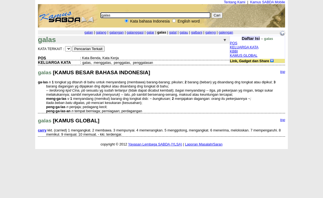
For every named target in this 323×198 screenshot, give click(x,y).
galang (101, 32)
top (282, 72)
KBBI (234, 51)
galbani (196, 32)
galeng (210, 32)
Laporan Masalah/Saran (203, 144)
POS (233, 43)
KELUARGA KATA (244, 47)
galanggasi (135, 32)
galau (184, 32)
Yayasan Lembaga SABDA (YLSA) (155, 144)
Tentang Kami (234, 2)
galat (173, 32)
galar (150, 32)
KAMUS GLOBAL (243, 55)
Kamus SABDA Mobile (267, 2)
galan (88, 32)
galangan (116, 32)
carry (42, 130)
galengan (226, 32)
